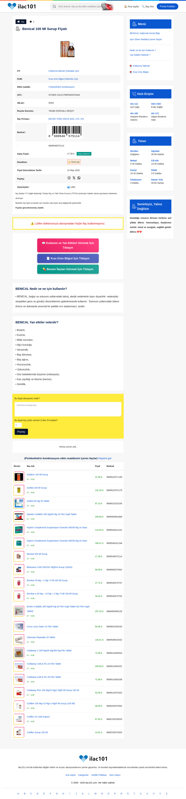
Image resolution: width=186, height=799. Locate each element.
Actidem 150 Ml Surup (37, 474)
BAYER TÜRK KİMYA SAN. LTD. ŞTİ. (66, 119)
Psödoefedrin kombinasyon (62, 87)
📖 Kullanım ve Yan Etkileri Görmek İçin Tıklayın (68, 245)
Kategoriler (83, 775)
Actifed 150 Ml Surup (37, 488)
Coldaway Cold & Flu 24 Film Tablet (44, 664)
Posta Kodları (167, 6)
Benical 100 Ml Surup (37, 554)
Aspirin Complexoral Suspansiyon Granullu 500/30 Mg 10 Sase (57, 527)
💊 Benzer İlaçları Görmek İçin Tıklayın (68, 269)
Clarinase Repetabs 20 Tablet (41, 637)
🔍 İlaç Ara (148, 6)
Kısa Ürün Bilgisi (139, 72)
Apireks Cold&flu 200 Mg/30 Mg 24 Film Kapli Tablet (52, 514)
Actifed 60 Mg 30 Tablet (38, 501)
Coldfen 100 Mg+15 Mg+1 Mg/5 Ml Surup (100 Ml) (51, 703)
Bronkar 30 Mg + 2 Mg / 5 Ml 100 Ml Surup (47, 580)
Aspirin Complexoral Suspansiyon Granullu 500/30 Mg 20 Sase (57, 540)
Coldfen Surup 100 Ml (37, 732)
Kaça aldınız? (84, 154)
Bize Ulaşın (115, 775)
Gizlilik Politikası (99, 775)
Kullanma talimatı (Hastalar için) (64, 71)
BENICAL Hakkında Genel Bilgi (145, 33)
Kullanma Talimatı (140, 66)
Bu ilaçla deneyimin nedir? (27, 398)
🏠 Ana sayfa (131, 6)
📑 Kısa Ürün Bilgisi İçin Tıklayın (67, 258)
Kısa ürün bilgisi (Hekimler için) (63, 79)
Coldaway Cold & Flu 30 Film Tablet (44, 677)
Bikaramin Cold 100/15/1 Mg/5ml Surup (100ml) (49, 567)
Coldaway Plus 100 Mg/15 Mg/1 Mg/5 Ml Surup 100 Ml (53, 690)
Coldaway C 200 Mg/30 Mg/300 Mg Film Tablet (49, 650)
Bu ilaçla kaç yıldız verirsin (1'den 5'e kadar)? (36, 420)
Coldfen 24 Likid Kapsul (38, 716)
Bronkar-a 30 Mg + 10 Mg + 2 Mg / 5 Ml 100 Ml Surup (52, 593)
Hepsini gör (105, 458)
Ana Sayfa (71, 775)
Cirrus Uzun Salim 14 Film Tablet (42, 626)
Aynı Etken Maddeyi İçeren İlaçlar (146, 39)
